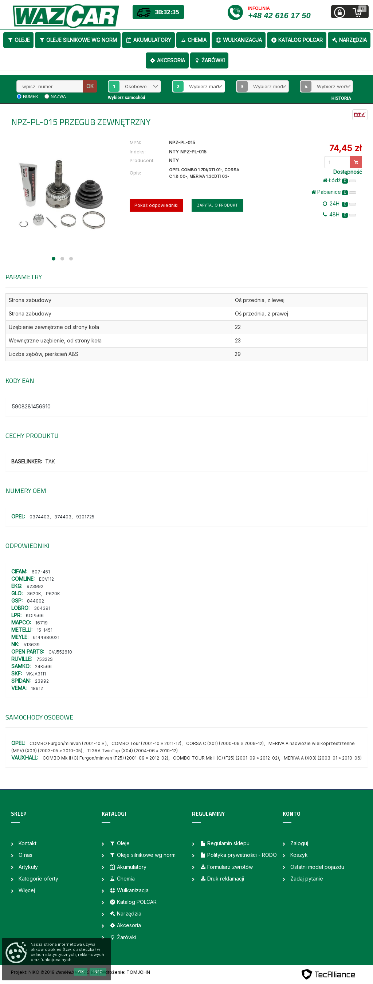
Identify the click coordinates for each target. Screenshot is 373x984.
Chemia (193, 40)
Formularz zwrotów (226, 867)
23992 (42, 681)
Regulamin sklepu (225, 843)
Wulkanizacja (238, 40)
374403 (62, 517)
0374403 (40, 517)
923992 (35, 586)
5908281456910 (31, 406)
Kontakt (27, 843)
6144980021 (46, 637)
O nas (25, 855)
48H (339, 214)
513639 (32, 644)
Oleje (18, 40)
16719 (41, 623)
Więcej (27, 890)
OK (90, 86)
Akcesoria (167, 60)
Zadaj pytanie (306, 878)
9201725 (85, 517)
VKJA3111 (36, 674)
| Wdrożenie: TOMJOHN (124, 972)
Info (98, 971)
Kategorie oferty (38, 878)
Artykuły (28, 867)
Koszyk (299, 855)
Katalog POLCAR (297, 40)
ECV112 (46, 579)
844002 (35, 601)
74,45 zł (345, 148)
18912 (37, 688)
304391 (42, 608)
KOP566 (35, 615)
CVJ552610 (60, 652)
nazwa (58, 96)
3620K (34, 593)
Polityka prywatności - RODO (238, 855)
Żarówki (209, 60)
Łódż (339, 180)
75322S (44, 659)
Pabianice (333, 192)
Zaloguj (299, 843)
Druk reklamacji (222, 878)
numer (30, 96)
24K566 (43, 666)
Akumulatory (148, 40)
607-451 (41, 572)
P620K (53, 593)
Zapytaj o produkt (217, 205)
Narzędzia (349, 40)
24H (339, 203)
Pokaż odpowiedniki (156, 205)
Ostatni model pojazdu (317, 867)
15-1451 (44, 630)
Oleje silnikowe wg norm (78, 40)
